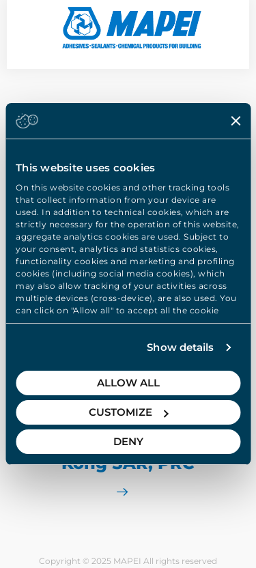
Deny (128, 441)
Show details (180, 347)
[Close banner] (235, 121)
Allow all (128, 382)
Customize (129, 412)
